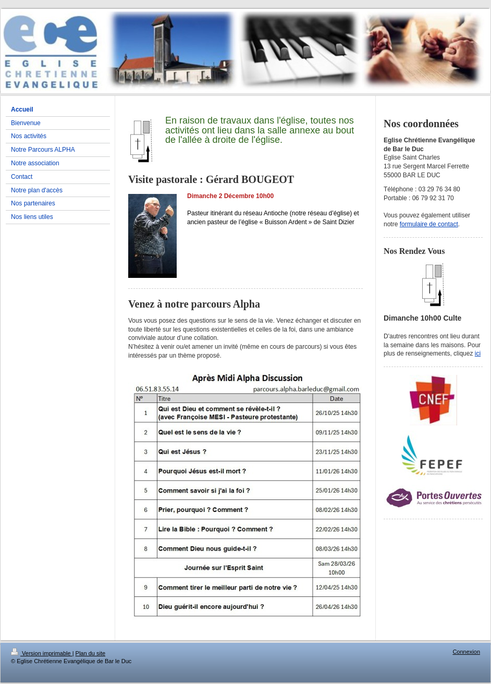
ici (478, 353)
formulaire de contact (429, 224)
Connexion (466, 652)
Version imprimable (41, 653)
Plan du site (90, 653)
